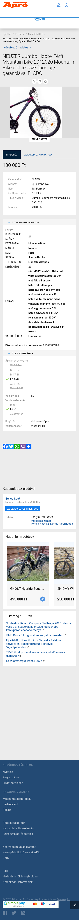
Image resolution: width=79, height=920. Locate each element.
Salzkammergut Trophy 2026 (24, 661)
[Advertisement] (39, 707)
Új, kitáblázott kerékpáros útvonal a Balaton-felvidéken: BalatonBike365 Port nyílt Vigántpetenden (33, 644)
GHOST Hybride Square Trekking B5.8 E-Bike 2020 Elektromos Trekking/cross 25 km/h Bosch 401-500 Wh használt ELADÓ (27, 588)
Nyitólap (7, 34)
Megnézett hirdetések (17, 798)
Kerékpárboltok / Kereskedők (21, 852)
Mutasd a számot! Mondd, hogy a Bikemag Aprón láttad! (52, 522)
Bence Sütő (12, 498)
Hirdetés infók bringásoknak (20, 876)
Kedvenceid (10, 804)
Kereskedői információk (18, 882)
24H (5, 871)
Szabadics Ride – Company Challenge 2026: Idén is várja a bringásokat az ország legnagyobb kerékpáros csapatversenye (38, 627)
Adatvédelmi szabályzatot (19, 847)
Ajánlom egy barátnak (38, 154)
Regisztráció (11, 777)
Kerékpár (19, 34)
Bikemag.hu (63, 899)
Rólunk (7, 810)
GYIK (6, 858)
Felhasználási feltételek (18, 834)
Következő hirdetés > (17, 47)
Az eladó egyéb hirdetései (23, 509)
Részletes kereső (14, 823)
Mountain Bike (35, 34)
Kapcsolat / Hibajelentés (18, 828)
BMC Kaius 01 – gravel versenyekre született (34, 635)
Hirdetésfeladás (13, 783)
